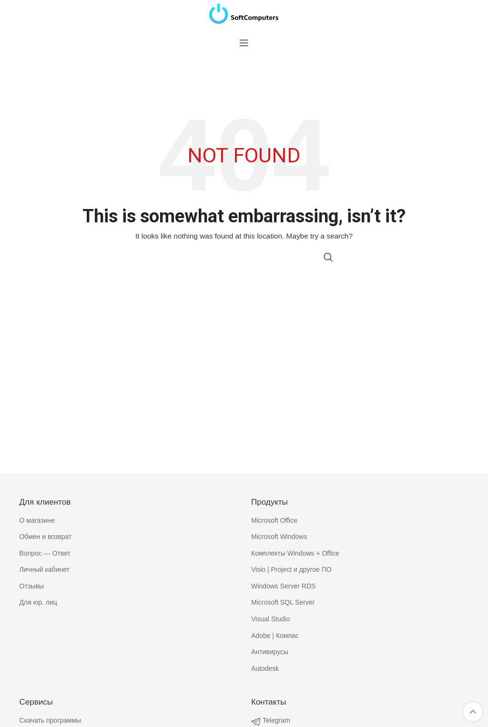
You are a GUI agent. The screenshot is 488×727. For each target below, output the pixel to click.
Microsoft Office (274, 520)
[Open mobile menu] (244, 42)
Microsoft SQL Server (283, 602)
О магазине (37, 520)
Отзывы (32, 586)
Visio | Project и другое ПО (291, 569)
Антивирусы (269, 652)
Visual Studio (270, 619)
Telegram (276, 720)
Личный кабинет (45, 569)
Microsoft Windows (279, 536)
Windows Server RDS (283, 586)
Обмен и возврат (46, 536)
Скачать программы (50, 720)
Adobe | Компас (275, 635)
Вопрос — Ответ (45, 553)
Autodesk (265, 668)
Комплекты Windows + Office (295, 553)
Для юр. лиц (38, 602)
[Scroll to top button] (472, 711)
